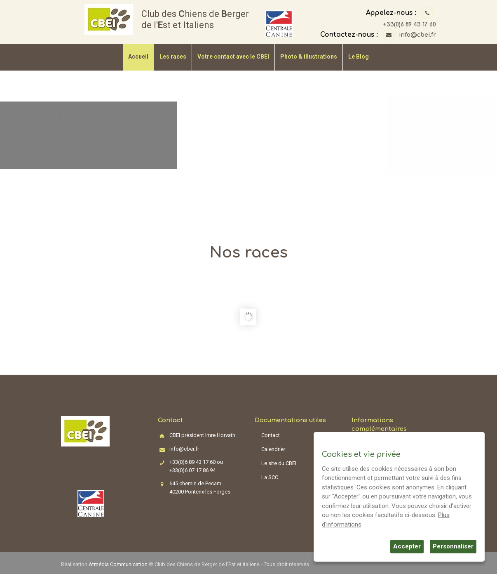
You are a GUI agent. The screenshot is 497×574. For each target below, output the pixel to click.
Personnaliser (453, 546)
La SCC (269, 477)
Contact (270, 435)
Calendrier (273, 449)
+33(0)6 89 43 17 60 (409, 24)
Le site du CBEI (278, 463)
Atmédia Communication (118, 564)
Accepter (407, 546)
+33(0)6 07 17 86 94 (192, 470)
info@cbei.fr (417, 35)
